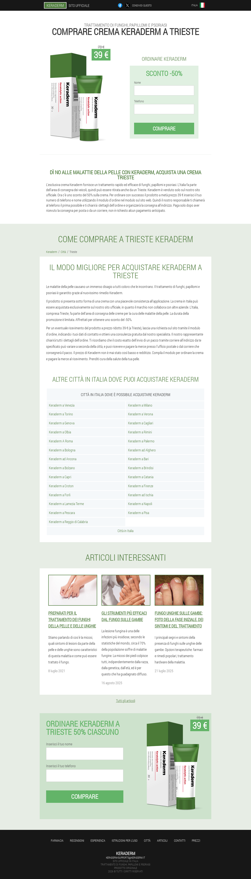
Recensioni (77, 840)
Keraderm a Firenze (140, 486)
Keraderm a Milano (140, 405)
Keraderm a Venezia (61, 405)
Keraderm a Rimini (140, 432)
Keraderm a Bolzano (62, 468)
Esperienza (98, 840)
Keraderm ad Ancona (62, 459)
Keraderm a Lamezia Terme (66, 503)
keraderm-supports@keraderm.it (125, 857)
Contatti (179, 840)
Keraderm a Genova (61, 423)
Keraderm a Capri (60, 477)
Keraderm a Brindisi (140, 468)
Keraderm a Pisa (138, 512)
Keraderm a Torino (61, 414)
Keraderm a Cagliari (140, 423)
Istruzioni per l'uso (125, 840)
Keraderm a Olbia (60, 432)
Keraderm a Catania (140, 477)
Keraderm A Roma (61, 441)
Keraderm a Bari (138, 459)
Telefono (139, 101)
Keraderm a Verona (140, 414)
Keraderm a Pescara (62, 512)
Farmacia (57, 840)
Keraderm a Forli (59, 495)
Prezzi (196, 840)
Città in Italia (125, 530)
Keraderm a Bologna (62, 450)
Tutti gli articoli (125, 700)
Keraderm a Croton (61, 486)
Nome (137, 82)
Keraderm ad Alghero (142, 450)
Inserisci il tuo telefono (61, 766)
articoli (162, 840)
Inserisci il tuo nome (59, 744)
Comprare (164, 128)
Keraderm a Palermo (141, 441)
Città (147, 840)
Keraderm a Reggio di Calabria (68, 521)
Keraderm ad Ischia (140, 495)
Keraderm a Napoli (140, 503)
